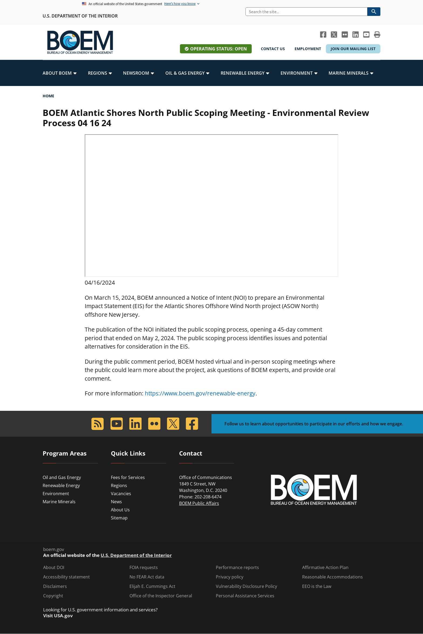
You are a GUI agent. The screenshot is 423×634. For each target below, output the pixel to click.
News (116, 502)
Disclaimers (55, 586)
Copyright (53, 596)
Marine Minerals (59, 502)
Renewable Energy (61, 485)
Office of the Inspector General (160, 596)
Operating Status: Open (218, 49)
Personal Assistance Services (245, 596)
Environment (56, 494)
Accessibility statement (66, 577)
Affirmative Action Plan (325, 567)
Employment (308, 48)
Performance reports (237, 567)
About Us (120, 510)
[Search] (306, 11)
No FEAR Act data (146, 577)
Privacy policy (229, 577)
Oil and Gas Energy (62, 477)
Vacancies (121, 494)
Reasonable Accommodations (332, 577)
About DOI (53, 567)
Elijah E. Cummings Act (152, 586)
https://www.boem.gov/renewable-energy (200, 393)
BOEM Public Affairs (199, 503)
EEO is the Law (316, 586)
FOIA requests (143, 567)
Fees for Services (128, 477)
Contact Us (273, 48)
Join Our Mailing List (353, 48)
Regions (119, 485)
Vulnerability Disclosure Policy (246, 586)
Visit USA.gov (58, 616)
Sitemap (119, 518)
